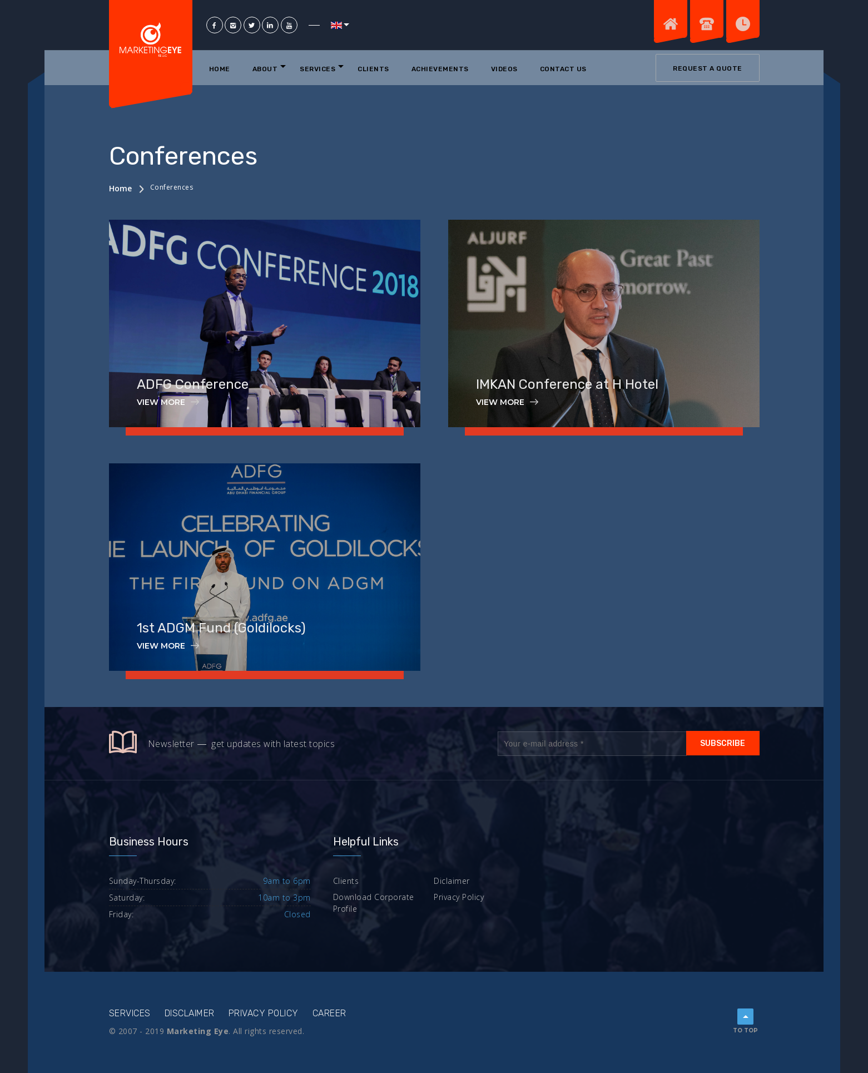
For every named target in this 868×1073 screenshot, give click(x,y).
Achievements (440, 69)
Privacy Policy (459, 897)
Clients (373, 69)
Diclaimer (452, 881)
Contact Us (563, 69)
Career (329, 1013)
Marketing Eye (198, 1031)
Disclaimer (190, 1013)
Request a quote (707, 68)
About (265, 69)
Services (317, 69)
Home (219, 69)
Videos (504, 69)
